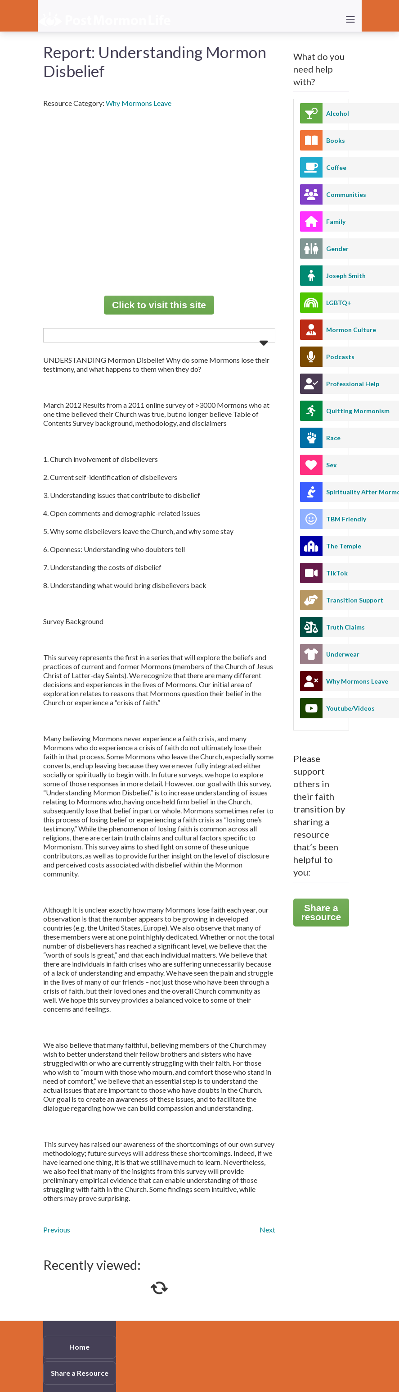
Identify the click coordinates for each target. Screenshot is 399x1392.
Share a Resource (79, 1373)
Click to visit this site (159, 305)
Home (79, 1346)
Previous (56, 1229)
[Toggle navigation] (350, 19)
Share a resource (321, 912)
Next (267, 1229)
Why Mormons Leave (138, 103)
